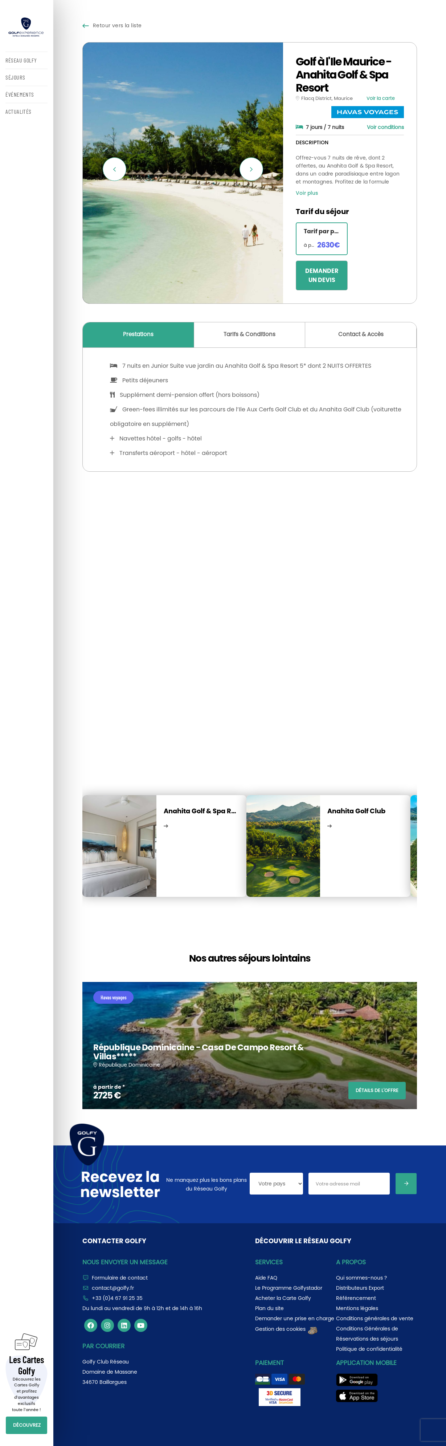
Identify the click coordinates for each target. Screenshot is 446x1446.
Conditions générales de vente (374, 1318)
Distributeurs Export (360, 1288)
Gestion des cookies (287, 1329)
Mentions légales (357, 1308)
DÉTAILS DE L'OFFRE (377, 1090)
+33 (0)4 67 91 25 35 (117, 1298)
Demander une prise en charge (294, 1318)
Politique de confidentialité (369, 1349)
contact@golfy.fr (113, 1288)
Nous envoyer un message (125, 1262)
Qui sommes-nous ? (361, 1277)
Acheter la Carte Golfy (283, 1298)
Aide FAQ (266, 1277)
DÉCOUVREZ (27, 1425)
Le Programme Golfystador (288, 1288)
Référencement (356, 1298)
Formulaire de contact (120, 1277)
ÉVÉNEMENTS (19, 94)
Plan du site (269, 1308)
